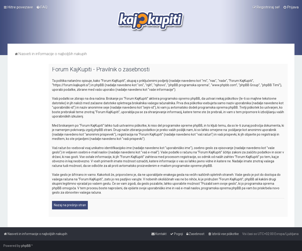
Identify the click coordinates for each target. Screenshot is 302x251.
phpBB (26, 246)
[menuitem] (41, 7)
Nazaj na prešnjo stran (70, 205)
